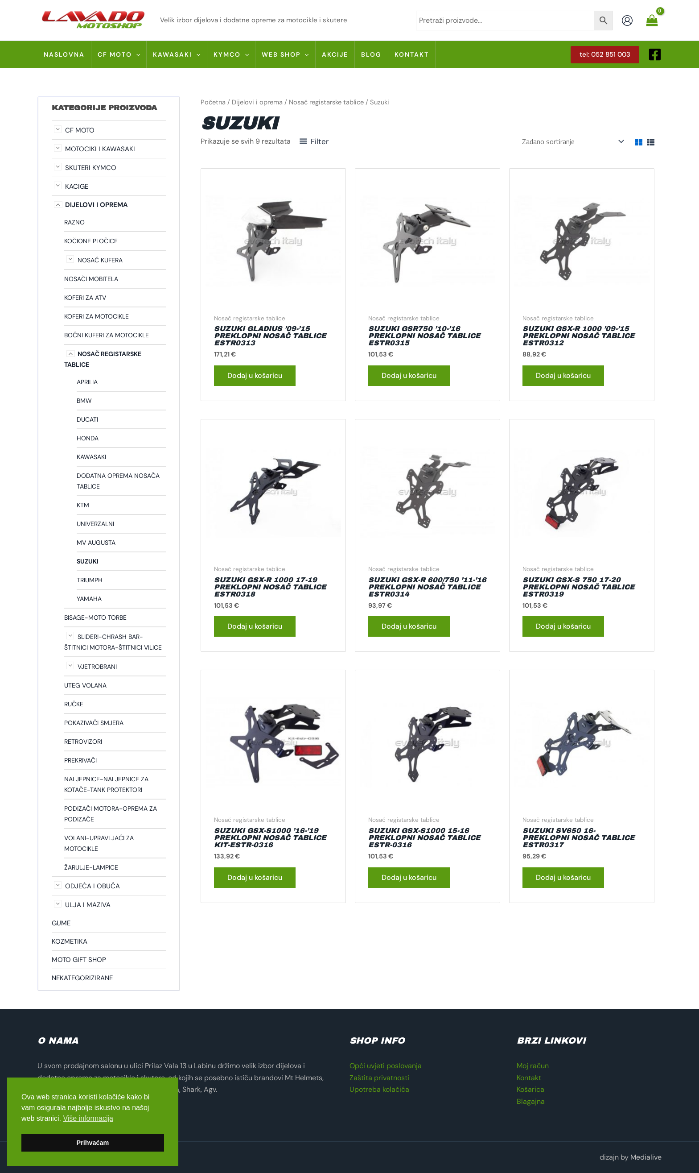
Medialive (646, 1157)
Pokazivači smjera (93, 723)
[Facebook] (655, 54)
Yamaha (89, 599)
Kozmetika (69, 941)
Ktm (83, 505)
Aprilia (87, 382)
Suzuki (88, 561)
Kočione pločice (91, 241)
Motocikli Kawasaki (100, 149)
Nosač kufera (100, 260)
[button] (605, 54)
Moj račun (533, 1065)
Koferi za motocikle (96, 316)
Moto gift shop (79, 959)
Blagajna (531, 1101)
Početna (213, 102)
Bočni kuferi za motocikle (106, 335)
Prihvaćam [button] (93, 1142)
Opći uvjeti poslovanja (386, 1065)
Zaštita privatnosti (379, 1077)
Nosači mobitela (91, 279)
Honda (88, 438)
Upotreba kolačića (379, 1089)
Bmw (84, 401)
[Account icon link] (627, 20)
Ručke (73, 704)
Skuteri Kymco (90, 167)
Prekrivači (80, 760)
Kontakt (529, 1077)
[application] (136, 54)
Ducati (87, 419)
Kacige (76, 186)
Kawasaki (91, 457)
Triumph (90, 580)
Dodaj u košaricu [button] (254, 375)
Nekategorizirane (82, 978)
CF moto (80, 130)
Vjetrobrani (97, 667)
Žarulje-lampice (91, 867)
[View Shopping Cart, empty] (652, 20)
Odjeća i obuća (92, 886)
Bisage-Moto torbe (95, 617)
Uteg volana (85, 685)
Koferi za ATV (85, 298)
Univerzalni (95, 524)
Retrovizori (83, 742)
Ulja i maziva (88, 904)
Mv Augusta (96, 543)
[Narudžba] (572, 141)
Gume (61, 923)
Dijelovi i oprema (96, 204)
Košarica (530, 1089)
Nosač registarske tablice (326, 102)
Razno (74, 222)
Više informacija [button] (88, 1118)
